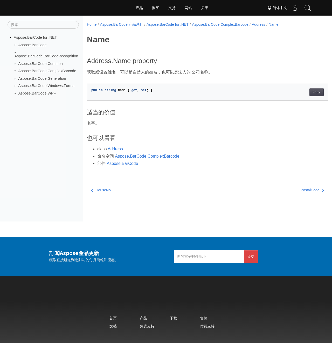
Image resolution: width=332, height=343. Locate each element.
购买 (155, 8)
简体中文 (276, 7)
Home (91, 24)
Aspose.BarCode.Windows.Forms (46, 86)
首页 (113, 317)
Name (273, 24)
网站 (188, 8)
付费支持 (207, 326)
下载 (173, 317)
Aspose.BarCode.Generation (42, 78)
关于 (204, 8)
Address (258, 24)
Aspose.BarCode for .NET (35, 37)
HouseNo (101, 190)
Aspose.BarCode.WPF (37, 93)
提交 (250, 256)
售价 (203, 317)
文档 (113, 326)
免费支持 (147, 326)
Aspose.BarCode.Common (40, 63)
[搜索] (43, 25)
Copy (299, 92)
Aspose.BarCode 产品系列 (121, 24)
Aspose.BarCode (32, 45)
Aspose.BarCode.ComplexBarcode (47, 71)
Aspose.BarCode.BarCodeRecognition (46, 56)
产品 (139, 8)
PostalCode (295, 190)
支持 (172, 8)
